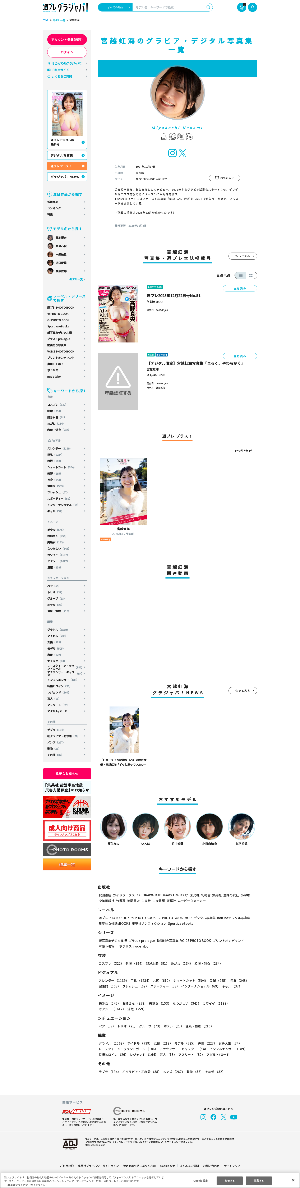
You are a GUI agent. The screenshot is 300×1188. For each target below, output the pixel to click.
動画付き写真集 (56, 345)
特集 (50, 214)
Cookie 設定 (167, 1165)
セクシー (58, 561)
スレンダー (60, 448)
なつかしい (59, 549)
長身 (55, 480)
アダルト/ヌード (57, 711)
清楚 (55, 567)
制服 (55, 411)
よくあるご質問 (61, 76)
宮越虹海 (152, 369)
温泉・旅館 (59, 611)
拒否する (230, 1180)
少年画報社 (106, 900)
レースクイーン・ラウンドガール (65, 667)
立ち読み (240, 288)
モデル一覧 (58, 20)
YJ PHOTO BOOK (58, 314)
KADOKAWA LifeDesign (171, 895)
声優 (55, 655)
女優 (55, 642)
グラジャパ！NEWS (65, 177)
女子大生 (57, 661)
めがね (56, 423)
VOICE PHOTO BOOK (60, 351)
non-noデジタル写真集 (230, 918)
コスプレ (57, 405)
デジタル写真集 (62, 155)
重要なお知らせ (67, 774)
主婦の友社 (230, 895)
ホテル (55, 605)
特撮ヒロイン (59, 686)
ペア (54, 586)
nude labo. (54, 376)
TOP (45, 20)
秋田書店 (105, 895)
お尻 (55, 461)
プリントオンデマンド (60, 358)
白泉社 (146, 900)
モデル (56, 648)
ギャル (55, 511)
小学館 (244, 895)
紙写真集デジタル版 (59, 333)
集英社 (216, 895)
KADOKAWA (144, 895)
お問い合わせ (211, 1165)
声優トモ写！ (55, 364)
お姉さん (57, 536)
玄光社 (194, 895)
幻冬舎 (205, 895)
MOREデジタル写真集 (197, 918)
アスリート (58, 705)
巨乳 (56, 455)
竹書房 (120, 900)
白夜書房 (158, 900)
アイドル (57, 636)
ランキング (54, 208)
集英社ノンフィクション (148, 923)
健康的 (56, 486)
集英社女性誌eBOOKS (114, 923)
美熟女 (56, 542)
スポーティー (59, 499)
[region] (150, 1180)
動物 (54, 749)
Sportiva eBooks (58, 326)
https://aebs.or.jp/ (94, 1144)
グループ (57, 598)
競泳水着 (57, 417)
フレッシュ (58, 492)
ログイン (67, 52)
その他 (55, 755)
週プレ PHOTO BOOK (60, 307)
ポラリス (52, 370)
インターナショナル (63, 505)
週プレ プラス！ (61, 166)
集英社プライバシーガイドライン (98, 1165)
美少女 (56, 530)
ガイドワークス (124, 895)
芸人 (54, 699)
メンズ (56, 742)
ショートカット (62, 467)
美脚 (55, 473)
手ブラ (56, 730)
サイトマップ (231, 1165)
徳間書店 (133, 900)
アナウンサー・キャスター (65, 673)
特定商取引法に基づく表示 (139, 1165)
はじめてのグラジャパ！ (67, 63)
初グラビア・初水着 (63, 736)
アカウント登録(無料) (67, 39)
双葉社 (171, 900)
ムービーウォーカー (192, 900)
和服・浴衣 (59, 430)
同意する (259, 1180)
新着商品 (52, 202)
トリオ (55, 592)
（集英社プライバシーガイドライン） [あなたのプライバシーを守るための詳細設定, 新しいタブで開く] (26, 1185)
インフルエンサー (63, 680)
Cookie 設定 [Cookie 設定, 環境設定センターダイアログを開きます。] (201, 1180)
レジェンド (59, 692)
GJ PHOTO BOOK (58, 320)
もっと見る (242, 256)
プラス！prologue (58, 339)
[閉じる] (293, 1180)
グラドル (58, 630)
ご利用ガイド (60, 70)
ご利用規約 (67, 1165)
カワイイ (58, 555)
